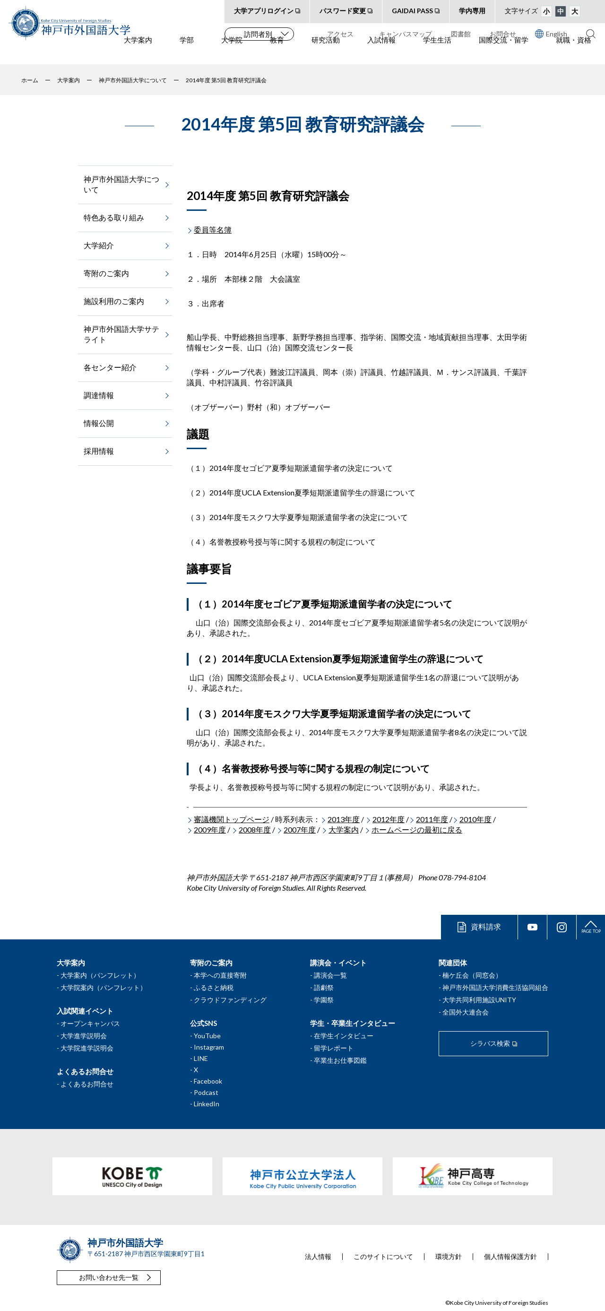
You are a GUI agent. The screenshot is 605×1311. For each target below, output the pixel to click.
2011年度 (432, 819)
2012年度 (388, 819)
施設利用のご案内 (114, 300)
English (551, 33)
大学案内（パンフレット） (100, 975)
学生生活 (437, 52)
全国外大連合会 (465, 1012)
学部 (187, 52)
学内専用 (472, 11)
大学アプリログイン (264, 11)
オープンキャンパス (90, 1023)
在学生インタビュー (343, 1036)
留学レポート (334, 1048)
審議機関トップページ (231, 819)
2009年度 (210, 829)
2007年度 (300, 829)
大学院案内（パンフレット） (103, 987)
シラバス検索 (490, 1043)
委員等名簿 (213, 229)
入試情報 (381, 52)
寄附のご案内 (106, 273)
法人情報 (318, 1256)
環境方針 (448, 1256)
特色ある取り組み (114, 217)
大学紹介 (99, 245)
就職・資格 (573, 52)
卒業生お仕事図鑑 (340, 1060)
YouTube (207, 1036)
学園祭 (324, 1000)
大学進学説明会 (83, 1036)
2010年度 (475, 819)
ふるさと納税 (213, 987)
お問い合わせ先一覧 (108, 1277)
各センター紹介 (110, 367)
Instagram (209, 1047)
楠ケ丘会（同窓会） (472, 975)
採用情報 (99, 450)
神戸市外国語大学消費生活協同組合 (495, 987)
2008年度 (255, 829)
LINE (201, 1058)
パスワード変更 (343, 11)
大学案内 (138, 52)
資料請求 (486, 926)
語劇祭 (324, 987)
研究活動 (325, 52)
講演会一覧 (330, 975)
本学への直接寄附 (220, 975)
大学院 (231, 52)
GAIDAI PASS (412, 11)
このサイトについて (383, 1256)
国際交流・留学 (503, 52)
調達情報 (99, 395)
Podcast (206, 1092)
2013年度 (344, 819)
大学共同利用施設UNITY (479, 1000)
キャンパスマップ (405, 34)
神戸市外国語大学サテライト (121, 334)
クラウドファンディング (230, 1000)
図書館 (461, 34)
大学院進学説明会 (86, 1048)
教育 (277, 52)
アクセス (340, 34)
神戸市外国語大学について (121, 184)
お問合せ (503, 34)
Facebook (208, 1081)
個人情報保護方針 (510, 1256)
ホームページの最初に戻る (417, 829)
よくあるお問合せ (86, 1084)
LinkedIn (206, 1104)
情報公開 (99, 422)
